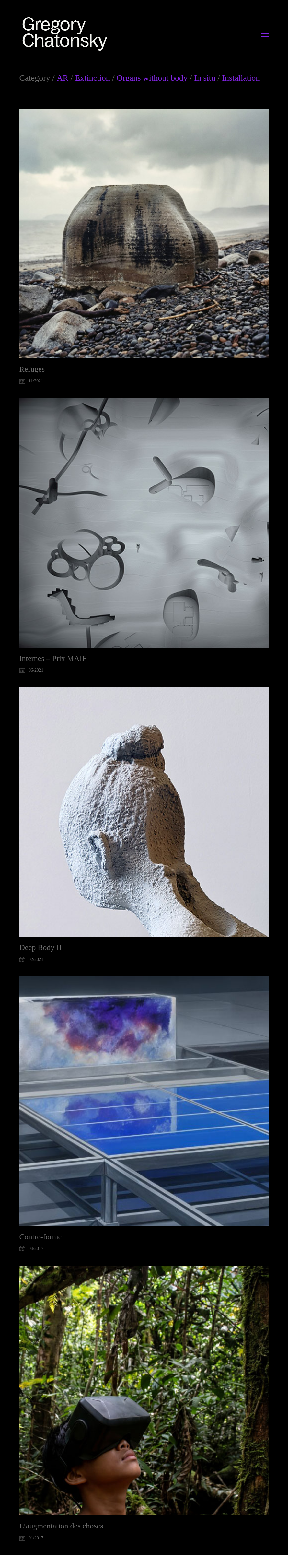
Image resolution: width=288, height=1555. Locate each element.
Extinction (92, 78)
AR (62, 78)
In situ (204, 78)
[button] (265, 33)
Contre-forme (40, 1237)
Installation (241, 78)
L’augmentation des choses (61, 1526)
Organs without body (152, 78)
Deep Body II (40, 947)
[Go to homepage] (66, 33)
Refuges (32, 369)
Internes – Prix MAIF (52, 658)
